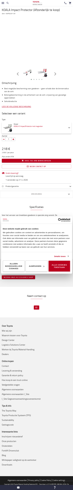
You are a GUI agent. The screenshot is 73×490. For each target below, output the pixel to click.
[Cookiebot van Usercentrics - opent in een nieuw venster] (59, 220)
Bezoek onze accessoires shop (18, 277)
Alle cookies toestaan (59, 266)
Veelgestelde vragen (11, 384)
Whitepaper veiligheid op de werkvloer (19, 459)
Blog (4, 455)
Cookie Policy (46, 480)
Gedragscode (8, 424)
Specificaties (36, 194)
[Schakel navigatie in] (2, 3)
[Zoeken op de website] (7, 3)
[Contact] (65, 3)
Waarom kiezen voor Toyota (14, 335)
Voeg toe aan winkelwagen (36, 161)
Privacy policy (33, 480)
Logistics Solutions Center (13, 344)
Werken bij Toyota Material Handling (18, 349)
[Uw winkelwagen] (70, 3)
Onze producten (9, 441)
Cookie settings (59, 480)
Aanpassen (36, 266)
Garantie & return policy (12, 375)
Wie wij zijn (7, 330)
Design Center (8, 340)
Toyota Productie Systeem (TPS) (16, 415)
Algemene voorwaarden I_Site (15, 394)
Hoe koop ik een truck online (15, 380)
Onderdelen (7, 445)
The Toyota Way (9, 410)
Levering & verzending (12, 370)
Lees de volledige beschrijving (16, 106)
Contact (5, 365)
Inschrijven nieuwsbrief (12, 436)
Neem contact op (36, 166)
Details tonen (60, 256)
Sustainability (8, 420)
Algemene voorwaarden (13, 389)
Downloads (7, 464)
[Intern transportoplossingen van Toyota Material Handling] (37, 3)
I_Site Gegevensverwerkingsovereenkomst (21, 398)
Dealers (5, 354)
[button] (18, 487)
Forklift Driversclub (10, 450)
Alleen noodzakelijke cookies (13, 266)
